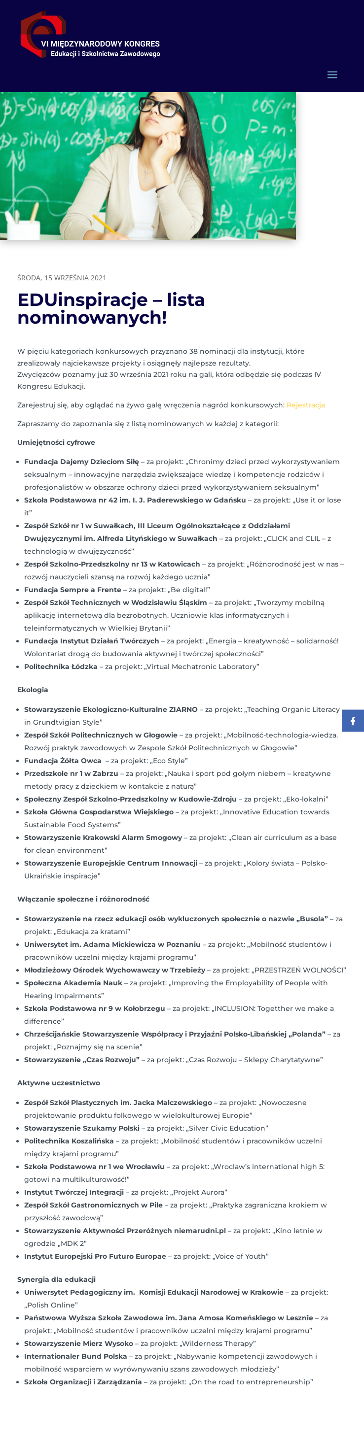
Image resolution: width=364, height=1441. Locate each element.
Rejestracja (306, 405)
